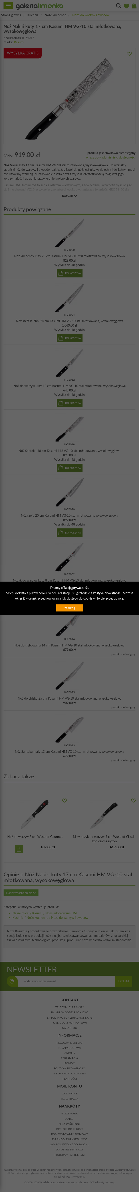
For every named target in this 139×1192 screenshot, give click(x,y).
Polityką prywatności (107, 593)
